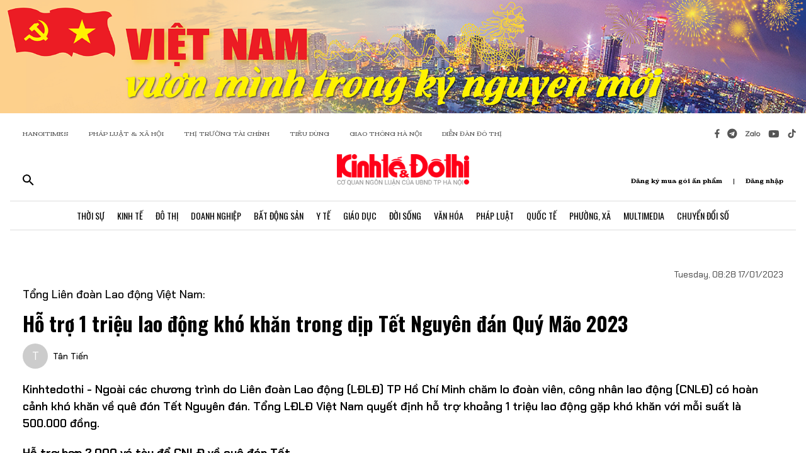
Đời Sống (405, 215)
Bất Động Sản (279, 215)
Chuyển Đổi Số (703, 215)
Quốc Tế (541, 215)
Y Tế (323, 215)
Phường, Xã (590, 215)
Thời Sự (91, 215)
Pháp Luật (495, 215)
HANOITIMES (46, 134)
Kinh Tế (130, 215)
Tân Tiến (70, 356)
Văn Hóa (448, 215)
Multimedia (643, 215)
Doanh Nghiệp (216, 215)
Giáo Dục (360, 215)
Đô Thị (167, 215)
